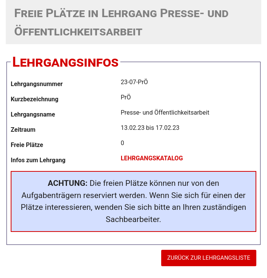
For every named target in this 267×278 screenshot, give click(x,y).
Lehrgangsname (33, 114)
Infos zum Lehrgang (38, 160)
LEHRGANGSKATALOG (152, 158)
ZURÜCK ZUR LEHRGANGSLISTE (208, 257)
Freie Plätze (27, 145)
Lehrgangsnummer (37, 84)
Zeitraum (23, 129)
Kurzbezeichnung (34, 99)
